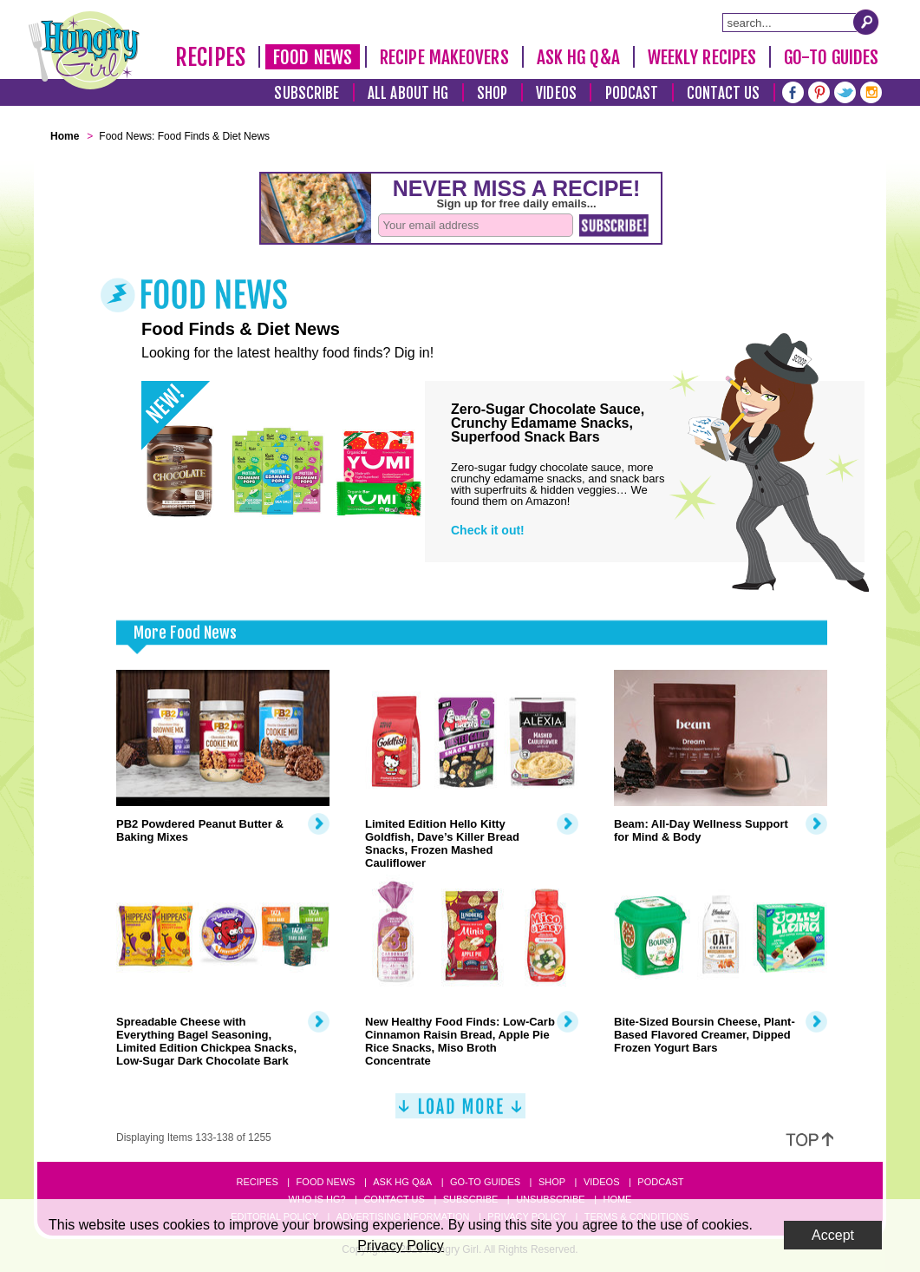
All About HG (408, 93)
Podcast (632, 93)
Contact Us (723, 93)
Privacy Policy (400, 1245)
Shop (492, 93)
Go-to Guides (485, 1182)
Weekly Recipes (702, 57)
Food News (312, 57)
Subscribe (306, 93)
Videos (556, 93)
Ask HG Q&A (578, 57)
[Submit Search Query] (866, 22)
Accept (833, 1235)
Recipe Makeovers (444, 57)
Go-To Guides (831, 57)
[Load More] (460, 1112)
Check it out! (488, 530)
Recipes (210, 57)
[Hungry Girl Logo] (84, 50)
